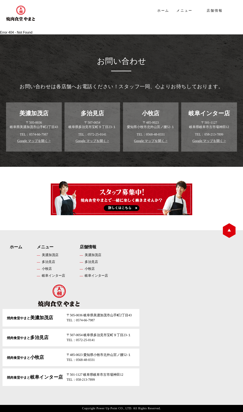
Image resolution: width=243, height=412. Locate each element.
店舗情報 (215, 10)
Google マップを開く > (34, 141)
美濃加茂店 (50, 255)
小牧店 (47, 268)
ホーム (163, 10)
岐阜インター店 (53, 275)
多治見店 (48, 262)
